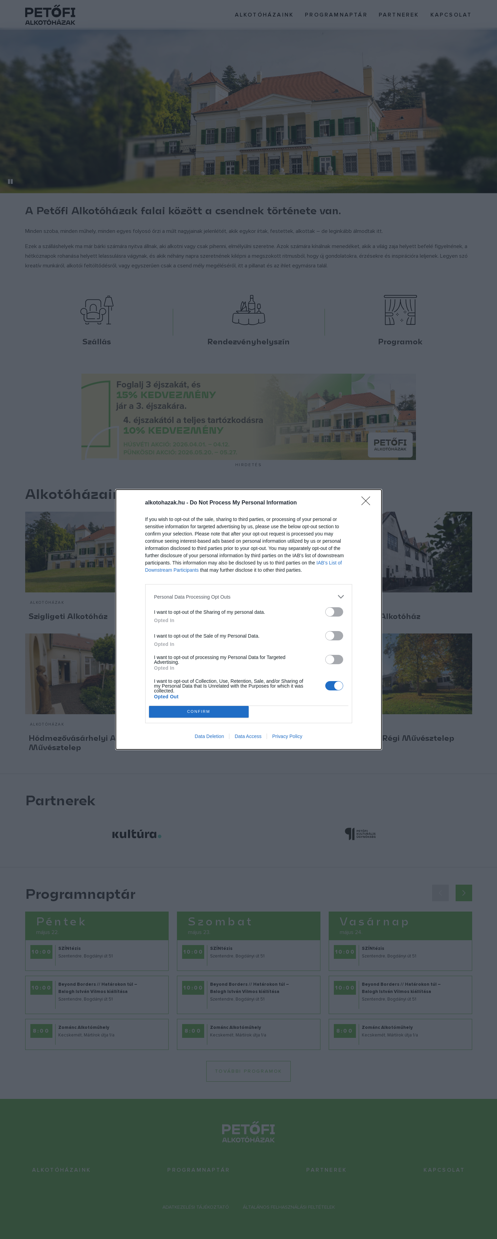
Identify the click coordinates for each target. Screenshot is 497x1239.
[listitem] (248, 596)
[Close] (368, 503)
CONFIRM (199, 712)
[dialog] (248, 619)
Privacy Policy (287, 736)
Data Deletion (209, 736)
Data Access (248, 736)
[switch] (334, 612)
